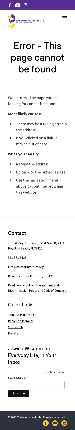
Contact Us (15, 327)
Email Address (18, 378)
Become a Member (20, 321)
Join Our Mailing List (22, 315)
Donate (13, 333)
